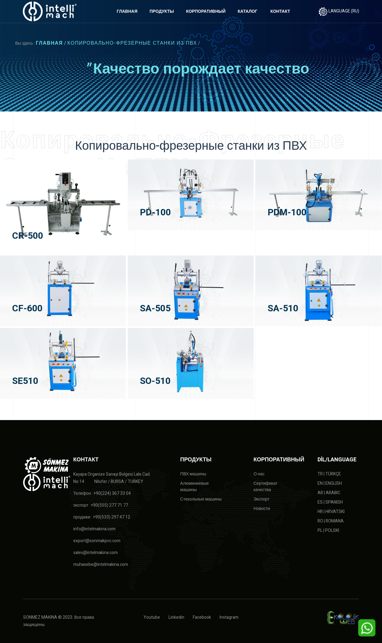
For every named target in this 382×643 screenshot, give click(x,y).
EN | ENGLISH (330, 483)
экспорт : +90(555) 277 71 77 (100, 505)
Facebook (202, 617)
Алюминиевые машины (194, 486)
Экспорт (261, 499)
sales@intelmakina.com (95, 552)
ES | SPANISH (330, 502)
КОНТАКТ (280, 11)
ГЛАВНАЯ (127, 11)
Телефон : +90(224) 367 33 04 (102, 493)
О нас (258, 474)
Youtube (152, 617)
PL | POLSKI (328, 530)
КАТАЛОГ (248, 11)
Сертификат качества (265, 486)
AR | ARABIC (329, 493)
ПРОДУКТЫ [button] (162, 11)
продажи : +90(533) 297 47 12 (101, 517)
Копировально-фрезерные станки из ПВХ (132, 43)
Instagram (229, 617)
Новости (261, 508)
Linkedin (176, 617)
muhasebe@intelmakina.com (100, 564)
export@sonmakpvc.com (96, 541)
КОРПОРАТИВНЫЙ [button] (206, 11)
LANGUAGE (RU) (338, 11)
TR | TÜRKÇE (329, 474)
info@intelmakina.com (94, 529)
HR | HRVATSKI (331, 511)
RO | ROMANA (331, 521)
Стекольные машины (201, 499)
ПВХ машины (193, 474)
